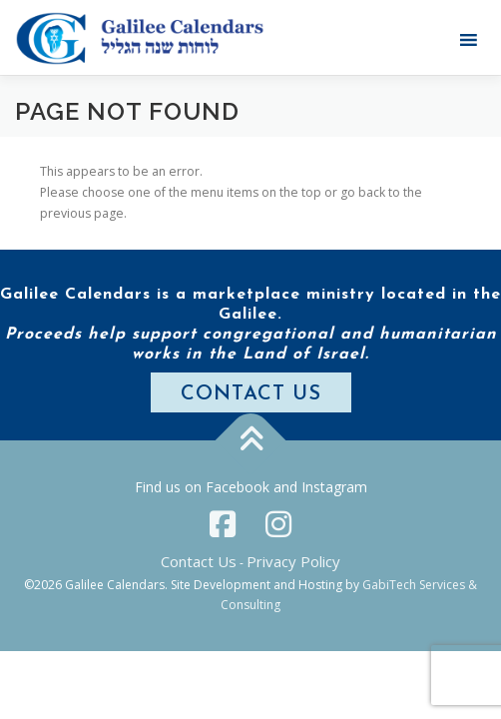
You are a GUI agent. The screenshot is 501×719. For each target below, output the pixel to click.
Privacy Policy (293, 561)
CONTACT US (251, 394)
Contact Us (199, 561)
